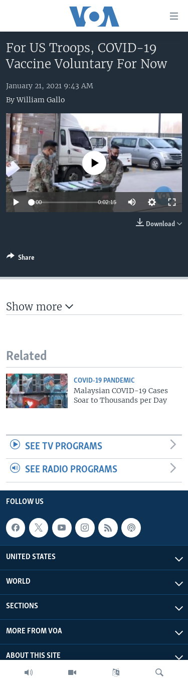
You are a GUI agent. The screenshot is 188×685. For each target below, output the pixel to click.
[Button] (21, 259)
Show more (39, 306)
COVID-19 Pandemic (104, 381)
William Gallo (41, 99)
